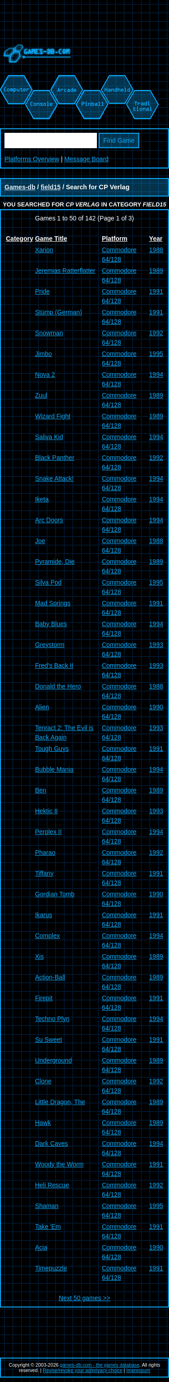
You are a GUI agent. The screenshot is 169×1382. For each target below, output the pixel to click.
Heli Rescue (52, 1185)
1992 (156, 333)
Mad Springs (53, 603)
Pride (42, 291)
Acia (41, 1247)
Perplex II (48, 831)
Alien (42, 707)
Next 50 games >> (84, 1298)
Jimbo (43, 353)
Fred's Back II (54, 665)
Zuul (41, 395)
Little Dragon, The (60, 1102)
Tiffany (44, 873)
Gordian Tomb (55, 894)
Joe (40, 540)
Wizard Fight (53, 416)
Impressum (138, 1370)
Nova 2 (45, 374)
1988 (156, 249)
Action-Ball (50, 977)
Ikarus (43, 914)
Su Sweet (48, 1039)
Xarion (44, 249)
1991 (156, 291)
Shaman (47, 1205)
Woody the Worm (59, 1164)
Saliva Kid (49, 436)
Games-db (20, 187)
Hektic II (46, 811)
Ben (40, 790)
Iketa (42, 499)
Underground (53, 1060)
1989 (156, 270)
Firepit (44, 998)
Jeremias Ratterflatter (65, 270)
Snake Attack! (54, 478)
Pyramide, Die (55, 561)
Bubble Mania (54, 769)
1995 (156, 353)
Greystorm (49, 644)
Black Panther (54, 457)
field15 (50, 187)
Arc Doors (49, 520)
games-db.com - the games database (100, 1365)
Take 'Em (48, 1226)
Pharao (45, 852)
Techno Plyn (52, 1018)
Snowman (49, 333)
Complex (47, 935)
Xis (39, 956)
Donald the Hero (58, 686)
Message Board (86, 159)
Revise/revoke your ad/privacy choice (83, 1370)
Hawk (43, 1122)
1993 (156, 644)
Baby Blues (51, 624)
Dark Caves (51, 1143)
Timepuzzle (51, 1268)
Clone (43, 1081)
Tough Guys (52, 748)
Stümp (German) (58, 312)
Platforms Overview (32, 159)
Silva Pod (48, 582)
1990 (156, 707)
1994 (156, 374)
